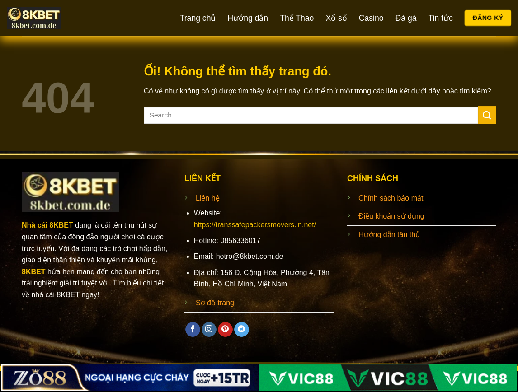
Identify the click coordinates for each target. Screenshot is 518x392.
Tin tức (441, 18)
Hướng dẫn (247, 18)
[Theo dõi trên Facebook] (192, 329)
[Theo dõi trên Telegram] (241, 329)
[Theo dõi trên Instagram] (209, 329)
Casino (371, 18)
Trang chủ (198, 18)
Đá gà (406, 18)
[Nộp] (487, 115)
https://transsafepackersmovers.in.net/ (255, 225)
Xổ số (336, 18)
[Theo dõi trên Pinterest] (225, 329)
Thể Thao (297, 18)
